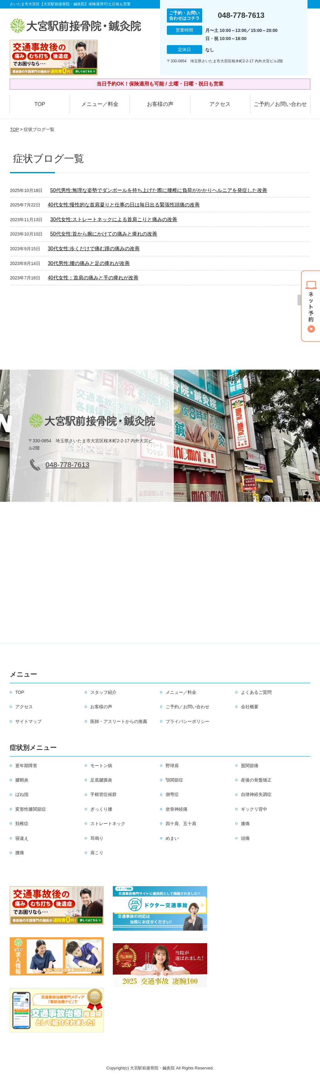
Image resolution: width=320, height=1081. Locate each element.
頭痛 (245, 838)
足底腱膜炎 (101, 779)
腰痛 (19, 852)
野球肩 (172, 765)
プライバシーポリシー (187, 721)
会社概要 (249, 706)
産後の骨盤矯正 (256, 779)
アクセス (220, 104)
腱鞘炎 (21, 779)
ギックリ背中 (254, 809)
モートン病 (101, 765)
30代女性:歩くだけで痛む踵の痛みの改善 (94, 248)
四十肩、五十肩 (181, 823)
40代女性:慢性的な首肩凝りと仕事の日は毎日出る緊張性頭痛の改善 (124, 204)
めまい (172, 838)
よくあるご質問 (256, 692)
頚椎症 (21, 823)
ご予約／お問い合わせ (280, 104)
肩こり (96, 852)
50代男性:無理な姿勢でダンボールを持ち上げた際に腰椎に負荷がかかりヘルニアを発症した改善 (158, 190)
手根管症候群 (103, 794)
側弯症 (172, 794)
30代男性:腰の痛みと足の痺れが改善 (89, 263)
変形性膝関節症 (30, 809)
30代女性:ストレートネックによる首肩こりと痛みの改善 (113, 219)
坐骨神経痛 (177, 809)
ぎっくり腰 (101, 809)
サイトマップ (28, 721)
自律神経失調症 (256, 794)
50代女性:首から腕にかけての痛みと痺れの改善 (103, 233)
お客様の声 (160, 104)
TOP (39, 104)
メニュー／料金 (99, 104)
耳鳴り (96, 838)
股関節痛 (249, 765)
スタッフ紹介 (103, 692)
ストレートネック (107, 823)
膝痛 (245, 823)
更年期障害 (26, 765)
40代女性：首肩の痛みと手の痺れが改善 (93, 277)
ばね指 (21, 794)
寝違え (21, 838)
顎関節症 (174, 779)
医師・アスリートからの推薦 (118, 721)
